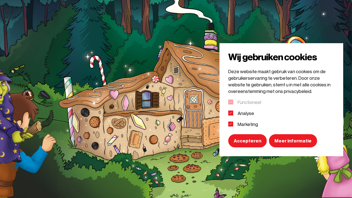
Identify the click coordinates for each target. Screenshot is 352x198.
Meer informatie (293, 141)
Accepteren (247, 141)
